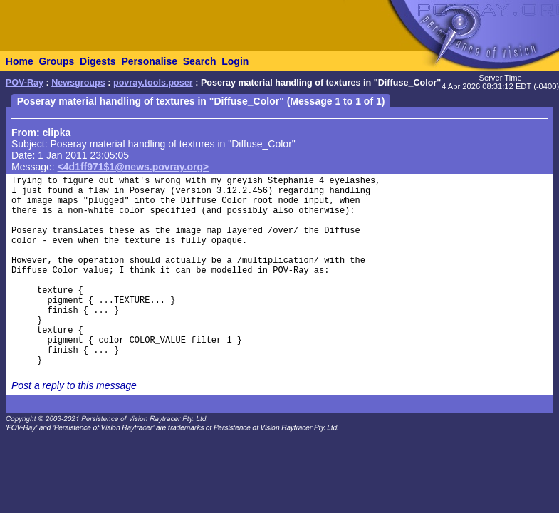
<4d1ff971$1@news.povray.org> (133, 166)
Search (199, 61)
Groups (56, 61)
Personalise (149, 61)
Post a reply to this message (74, 385)
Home (19, 61)
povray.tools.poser (153, 83)
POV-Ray (24, 83)
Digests (98, 61)
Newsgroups (78, 83)
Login (235, 61)
